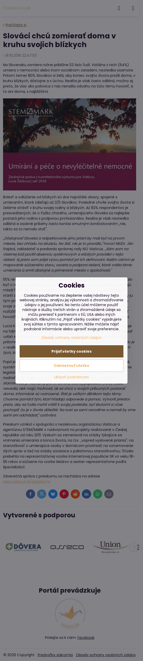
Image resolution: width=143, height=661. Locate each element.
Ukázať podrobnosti (71, 377)
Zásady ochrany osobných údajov (71, 337)
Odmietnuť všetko (71, 365)
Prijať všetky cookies (71, 351)
